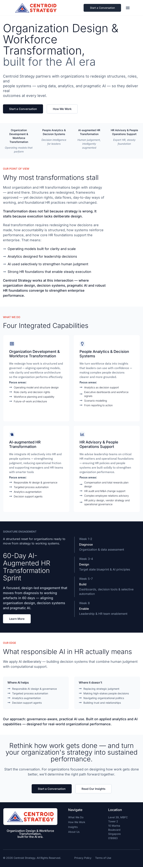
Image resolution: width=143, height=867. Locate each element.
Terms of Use (103, 857)
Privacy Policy (82, 857)
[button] (128, 8)
